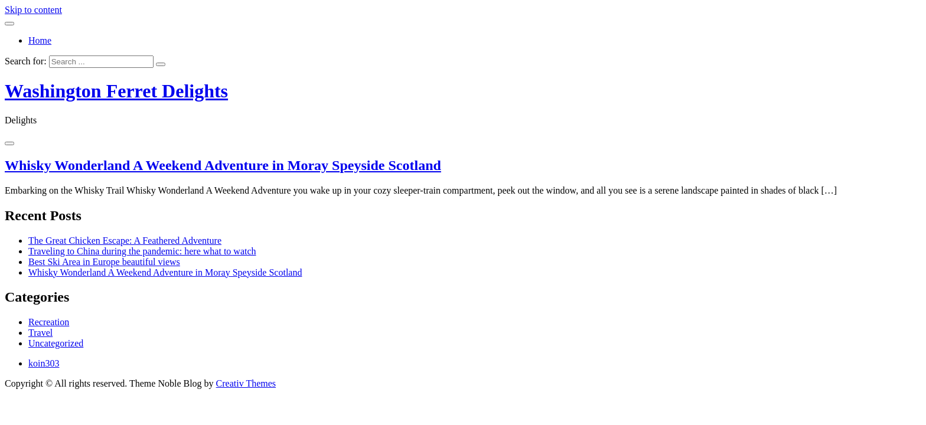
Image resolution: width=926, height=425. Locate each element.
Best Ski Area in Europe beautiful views (104, 262)
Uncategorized (55, 343)
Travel (40, 333)
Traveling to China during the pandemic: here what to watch (142, 251)
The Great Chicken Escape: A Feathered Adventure (124, 241)
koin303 (43, 363)
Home (39, 40)
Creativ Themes (246, 383)
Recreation (48, 322)
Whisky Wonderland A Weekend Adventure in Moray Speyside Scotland (223, 165)
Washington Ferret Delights (116, 91)
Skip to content (33, 10)
